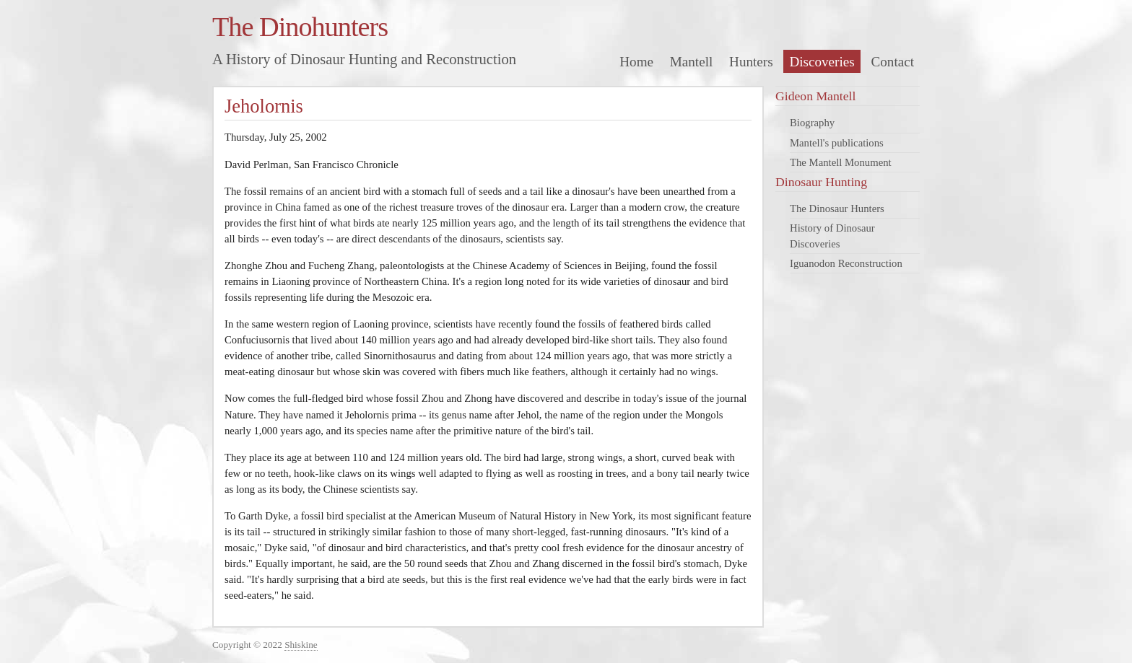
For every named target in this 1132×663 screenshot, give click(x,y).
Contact (893, 61)
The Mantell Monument (841, 162)
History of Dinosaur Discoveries (832, 236)
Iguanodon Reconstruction (846, 263)
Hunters (751, 61)
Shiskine (301, 644)
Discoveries (821, 61)
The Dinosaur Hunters (837, 208)
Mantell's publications (837, 143)
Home (636, 61)
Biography (812, 122)
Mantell (691, 61)
